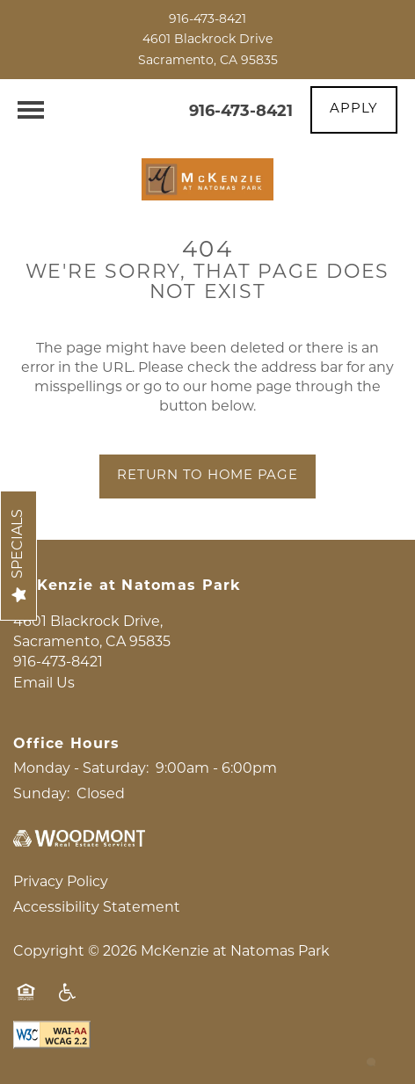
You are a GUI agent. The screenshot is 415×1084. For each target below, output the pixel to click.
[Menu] (31, 110)
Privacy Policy (60, 883)
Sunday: (41, 795)
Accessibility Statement (96, 908)
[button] (353, 110)
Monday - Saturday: (81, 769)
